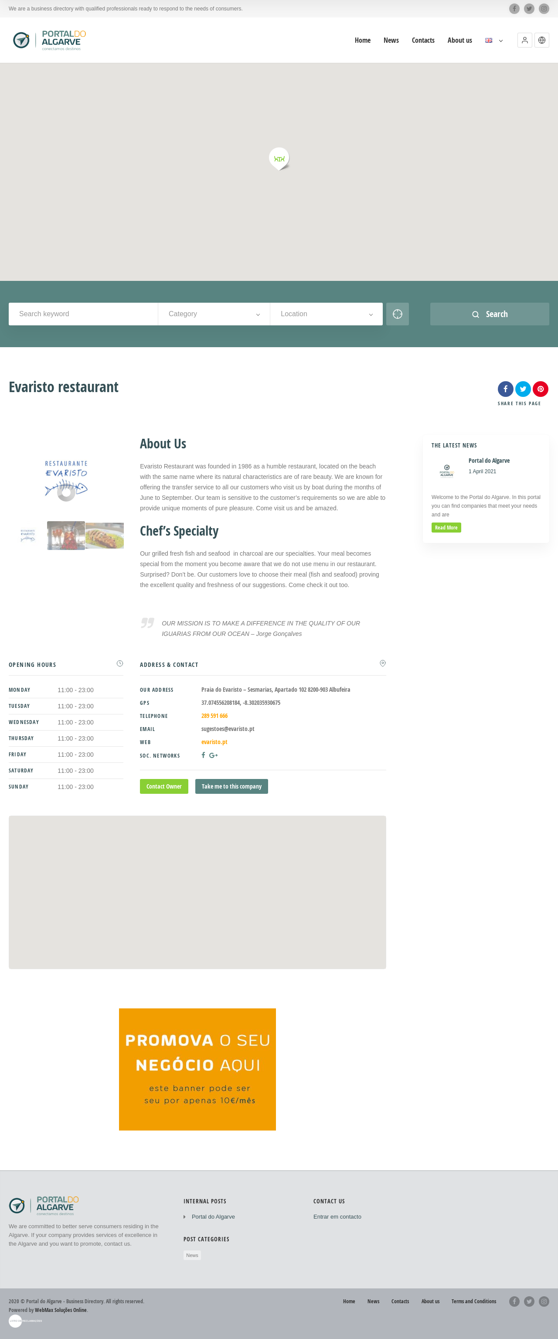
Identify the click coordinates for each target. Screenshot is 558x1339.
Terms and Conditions (474, 1301)
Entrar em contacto (337, 1216)
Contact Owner (164, 786)
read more (446, 527)
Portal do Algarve (213, 1216)
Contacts (400, 1301)
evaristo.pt (214, 742)
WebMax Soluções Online (61, 1310)
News (192, 1255)
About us (430, 1301)
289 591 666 (214, 715)
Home (349, 1301)
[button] (524, 40)
